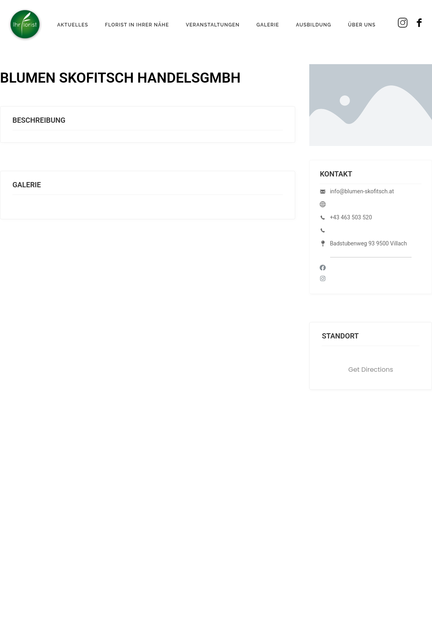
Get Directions (370, 369)
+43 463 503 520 (351, 217)
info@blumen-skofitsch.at (362, 191)
